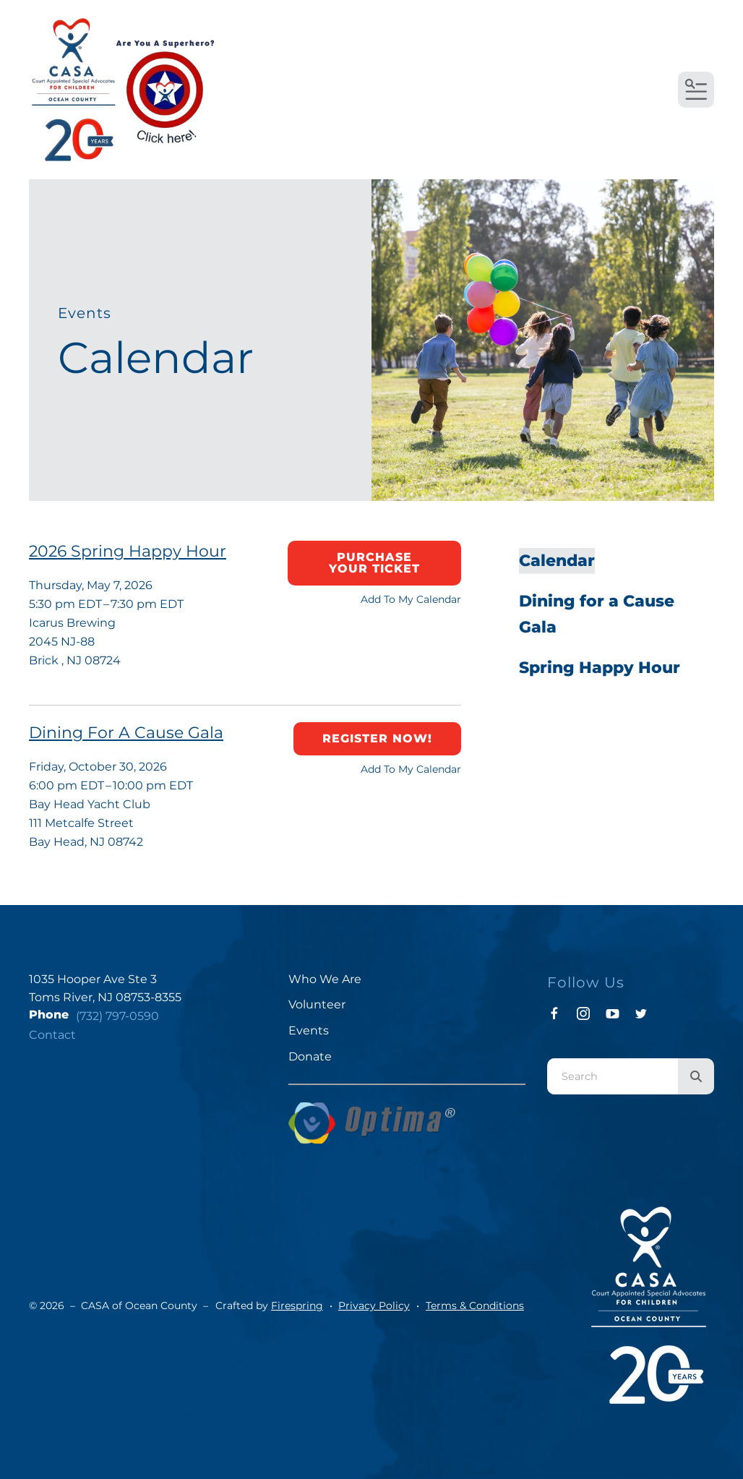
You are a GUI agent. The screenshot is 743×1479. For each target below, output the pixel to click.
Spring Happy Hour (599, 667)
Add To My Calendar (411, 599)
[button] (696, 90)
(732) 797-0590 (117, 1016)
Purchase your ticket (374, 562)
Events (308, 1030)
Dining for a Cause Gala (596, 614)
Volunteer (316, 1004)
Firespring (297, 1305)
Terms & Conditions (475, 1305)
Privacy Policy (374, 1305)
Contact (52, 1035)
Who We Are (324, 979)
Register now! (377, 738)
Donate (310, 1056)
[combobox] (612, 1076)
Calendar (557, 560)
